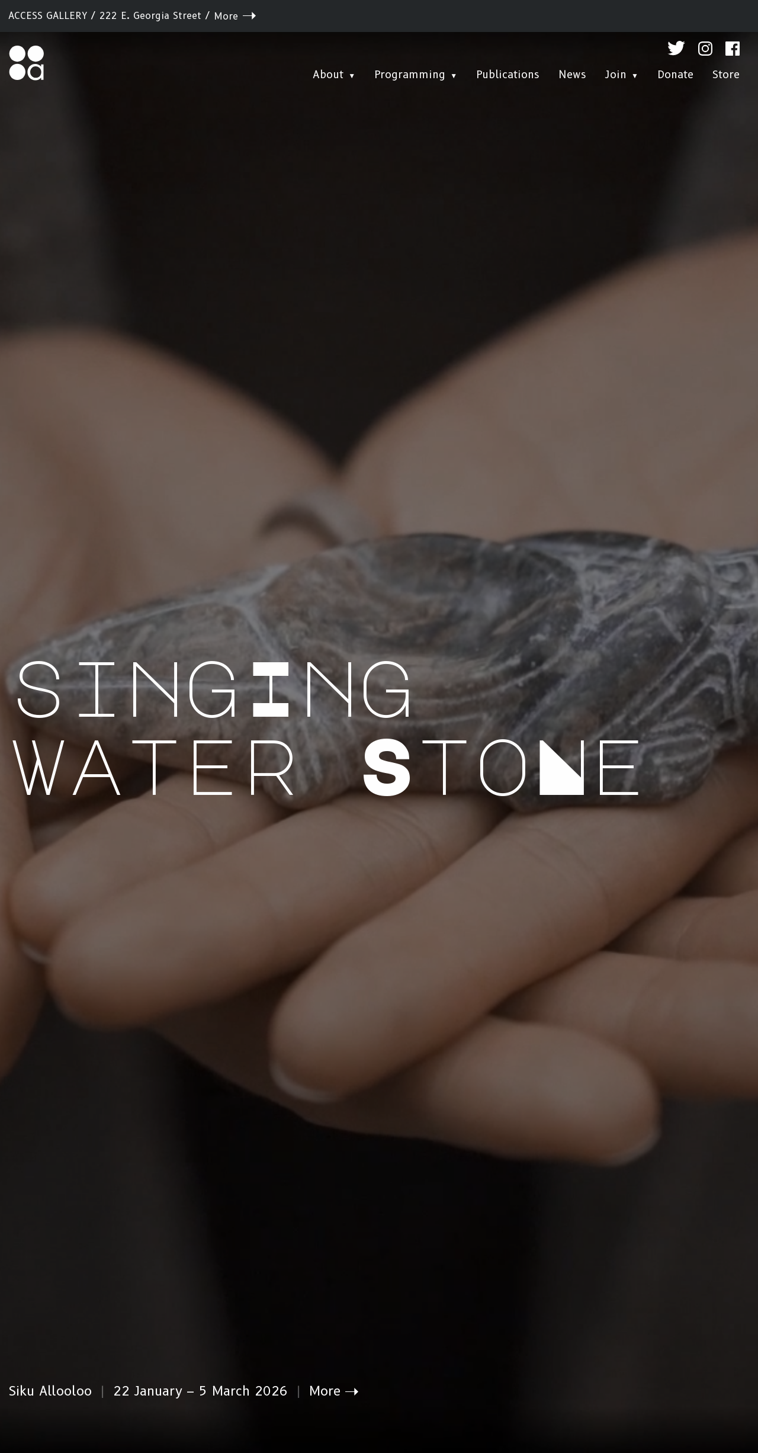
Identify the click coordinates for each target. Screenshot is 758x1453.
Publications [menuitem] (507, 74)
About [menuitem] (328, 74)
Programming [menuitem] (409, 74)
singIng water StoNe (328, 724)
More (226, 16)
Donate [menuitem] (675, 74)
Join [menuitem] (616, 74)
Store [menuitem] (726, 74)
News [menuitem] (572, 74)
